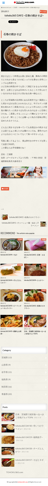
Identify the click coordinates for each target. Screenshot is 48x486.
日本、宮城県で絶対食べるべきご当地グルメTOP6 (23, 417)
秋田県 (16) (7, 386)
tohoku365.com (23, 482)
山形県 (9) (6, 365)
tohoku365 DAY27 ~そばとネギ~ (23, 462)
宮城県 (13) (7, 357)
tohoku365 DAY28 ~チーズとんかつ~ (23, 451)
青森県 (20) (7, 394)
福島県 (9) (6, 379)
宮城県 (6, 189)
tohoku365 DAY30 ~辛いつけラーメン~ (23, 428)
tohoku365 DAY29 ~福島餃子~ (22, 440)
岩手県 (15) (7, 372)
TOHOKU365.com (14, 472)
